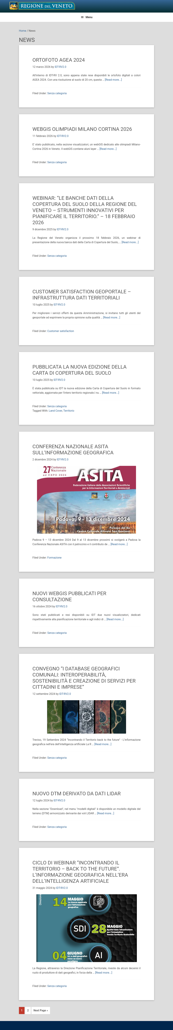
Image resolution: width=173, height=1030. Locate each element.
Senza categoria (57, 93)
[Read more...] (113, 79)
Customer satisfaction (60, 330)
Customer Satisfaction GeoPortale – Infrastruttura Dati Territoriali (81, 294)
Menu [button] (89, 17)
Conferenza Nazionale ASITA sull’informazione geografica (73, 449)
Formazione (54, 557)
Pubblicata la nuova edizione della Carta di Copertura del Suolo (79, 369)
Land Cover (55, 410)
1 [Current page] (22, 1009)
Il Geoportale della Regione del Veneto (42, 6)
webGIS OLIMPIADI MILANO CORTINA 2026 (82, 129)
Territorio (68, 410)
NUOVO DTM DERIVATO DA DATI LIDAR (76, 792)
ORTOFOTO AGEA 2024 (58, 60)
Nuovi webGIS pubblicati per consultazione (69, 596)
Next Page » (40, 1009)
